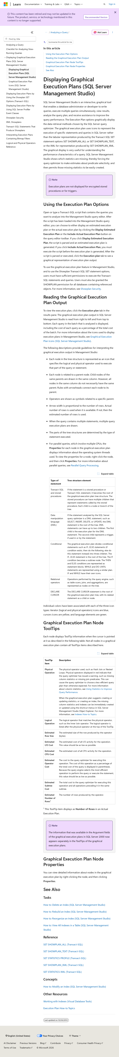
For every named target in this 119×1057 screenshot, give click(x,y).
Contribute (55, 1043)
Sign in (112, 3)
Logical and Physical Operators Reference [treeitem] (20, 144)
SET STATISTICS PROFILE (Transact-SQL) (64, 958)
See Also (50, 70)
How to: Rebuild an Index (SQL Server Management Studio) (75, 911)
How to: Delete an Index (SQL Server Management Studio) (74, 904)
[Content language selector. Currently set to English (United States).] (18, 1035)
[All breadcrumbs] (46, 32)
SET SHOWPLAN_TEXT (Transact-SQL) (63, 951)
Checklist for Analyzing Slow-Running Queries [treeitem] (20, 51)
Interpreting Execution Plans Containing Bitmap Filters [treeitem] (19, 136)
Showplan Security (91, 288)
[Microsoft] (6, 4)
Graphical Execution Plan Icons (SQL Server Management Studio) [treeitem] (20, 85)
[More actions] (112, 32)
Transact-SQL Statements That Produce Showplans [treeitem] (20, 128)
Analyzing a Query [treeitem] (15, 44)
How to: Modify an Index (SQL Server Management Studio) (74, 986)
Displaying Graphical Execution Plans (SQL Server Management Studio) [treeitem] (22, 73)
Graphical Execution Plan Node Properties (65, 66)
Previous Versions (28, 1043)
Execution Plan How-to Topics (59, 1008)
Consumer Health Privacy (89, 1043)
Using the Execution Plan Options (62, 53)
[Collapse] (32, 32)
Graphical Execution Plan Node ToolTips (64, 62)
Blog (42, 1043)
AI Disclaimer (10, 1043)
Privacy (67, 1043)
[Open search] (104, 4)
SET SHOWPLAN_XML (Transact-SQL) (63, 965)
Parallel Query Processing (84, 465)
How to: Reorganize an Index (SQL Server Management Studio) (76, 918)
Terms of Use (10, 1047)
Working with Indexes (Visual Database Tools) (67, 1001)
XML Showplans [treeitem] (13, 122)
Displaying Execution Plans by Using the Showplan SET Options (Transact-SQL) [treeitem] (20, 97)
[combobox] (20, 38)
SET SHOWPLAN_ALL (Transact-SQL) (63, 944)
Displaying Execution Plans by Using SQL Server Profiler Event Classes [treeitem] (20, 109)
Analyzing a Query (59, 32)
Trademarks (25, 1047)
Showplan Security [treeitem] (15, 117)
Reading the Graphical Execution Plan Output (67, 57)
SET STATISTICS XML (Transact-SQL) (62, 971)
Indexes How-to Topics (85, 714)
